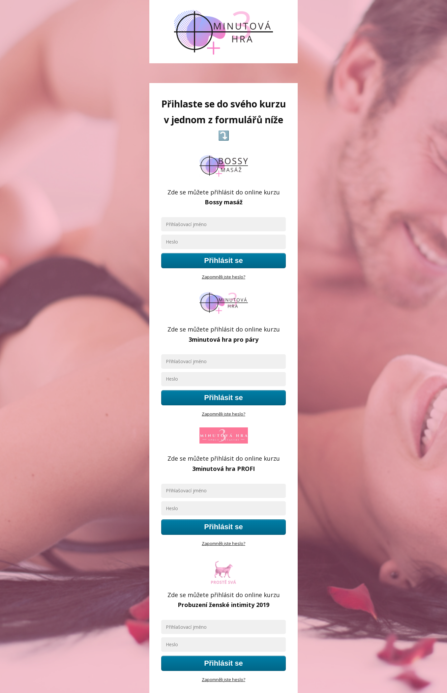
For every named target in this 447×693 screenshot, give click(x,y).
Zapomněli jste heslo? (223, 277)
